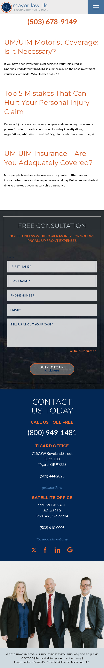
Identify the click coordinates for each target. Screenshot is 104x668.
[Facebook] (45, 550)
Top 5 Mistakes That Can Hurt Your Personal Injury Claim (46, 102)
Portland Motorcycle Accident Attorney (58, 658)
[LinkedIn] (57, 550)
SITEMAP (72, 654)
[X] (34, 550)
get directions (52, 487)
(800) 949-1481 (52, 432)
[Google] (70, 550)
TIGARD (84, 654)
